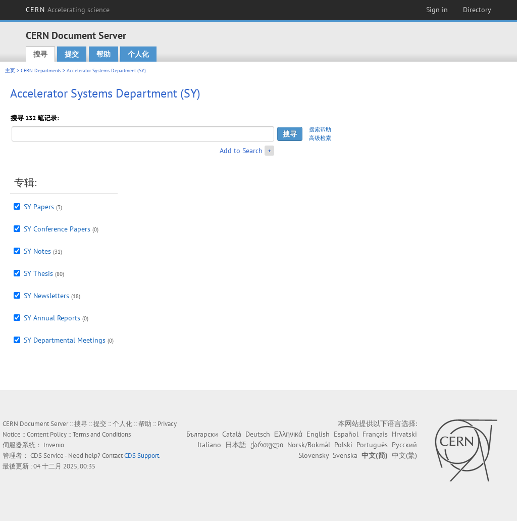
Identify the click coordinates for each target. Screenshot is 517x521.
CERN (68, 9)
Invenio (53, 445)
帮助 (103, 54)
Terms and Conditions (102, 434)
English (318, 434)
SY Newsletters (46, 295)
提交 (72, 54)
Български (202, 434)
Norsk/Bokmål (308, 444)
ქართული (266, 444)
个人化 (138, 54)
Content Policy (47, 434)
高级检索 (320, 137)
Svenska (345, 455)
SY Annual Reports (52, 317)
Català (231, 434)
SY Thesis (38, 273)
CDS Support (141, 455)
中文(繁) (404, 455)
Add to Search (241, 150)
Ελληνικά (288, 434)
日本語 (235, 444)
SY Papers (39, 206)
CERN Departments (41, 70)
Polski (343, 444)
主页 (10, 70)
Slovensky (313, 455)
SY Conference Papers (57, 228)
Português (372, 444)
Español (346, 434)
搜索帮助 (320, 129)
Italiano (209, 444)
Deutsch (257, 434)
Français (375, 434)
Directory (477, 9)
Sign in (437, 9)
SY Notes (37, 251)
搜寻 (40, 54)
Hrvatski (404, 434)
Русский (404, 444)
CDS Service (47, 455)
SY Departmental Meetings (65, 340)
